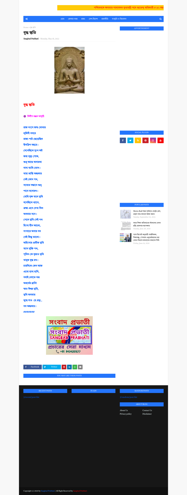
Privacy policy (125, 414)
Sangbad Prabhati (31, 39)
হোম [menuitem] (62, 19)
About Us (124, 411)
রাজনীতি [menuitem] (105, 19)
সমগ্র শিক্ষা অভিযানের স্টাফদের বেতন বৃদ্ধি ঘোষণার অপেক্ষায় (147, 224)
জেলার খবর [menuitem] (72, 19)
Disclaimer (147, 414)
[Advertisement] (142, 77)
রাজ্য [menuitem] (83, 19)
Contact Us (147, 411)
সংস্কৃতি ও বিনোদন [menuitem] (119, 19)
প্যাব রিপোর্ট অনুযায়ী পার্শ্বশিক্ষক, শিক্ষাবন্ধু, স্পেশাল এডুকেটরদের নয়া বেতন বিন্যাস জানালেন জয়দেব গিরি (146, 237)
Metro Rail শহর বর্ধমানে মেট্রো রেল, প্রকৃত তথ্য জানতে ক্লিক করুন (147, 212)
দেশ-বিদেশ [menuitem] (93, 19)
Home (25, 27)
